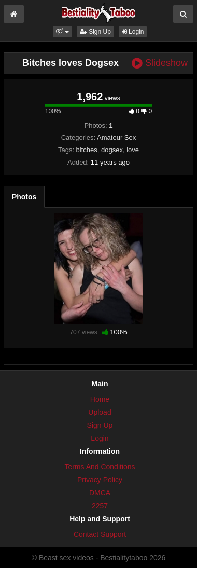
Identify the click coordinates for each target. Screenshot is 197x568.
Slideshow (160, 63)
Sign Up (95, 31)
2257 (100, 506)
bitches (86, 150)
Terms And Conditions (99, 467)
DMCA (99, 493)
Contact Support (100, 534)
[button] (62, 31)
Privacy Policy (99, 480)
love (132, 150)
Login (133, 31)
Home (99, 399)
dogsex (112, 150)
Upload (99, 412)
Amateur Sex (116, 137)
